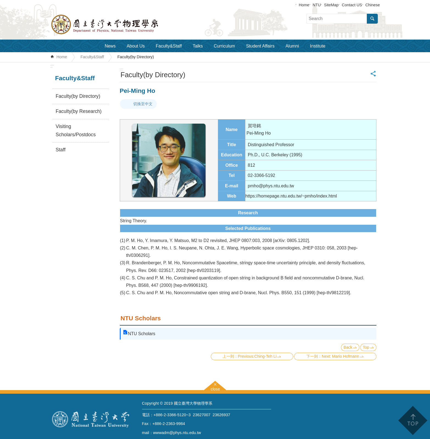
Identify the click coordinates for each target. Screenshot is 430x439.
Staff (61, 149)
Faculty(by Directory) (135, 57)
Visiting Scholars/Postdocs (76, 130)
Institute (317, 46)
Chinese (372, 5)
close (215, 388)
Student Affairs (260, 46)
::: (52, 66)
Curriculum (224, 46)
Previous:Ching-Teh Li (257, 356)
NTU (317, 5)
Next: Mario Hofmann (340, 356)
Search (372, 19)
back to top (412, 420)
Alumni (292, 46)
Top (366, 347)
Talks (198, 46)
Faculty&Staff (169, 46)
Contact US (352, 5)
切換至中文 (142, 104)
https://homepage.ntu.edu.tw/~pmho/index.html (291, 196)
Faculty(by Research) (79, 111)
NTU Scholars (141, 318)
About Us (136, 46)
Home (304, 5)
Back (347, 347)
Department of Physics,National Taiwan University (119, 24)
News (110, 46)
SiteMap (331, 5)
